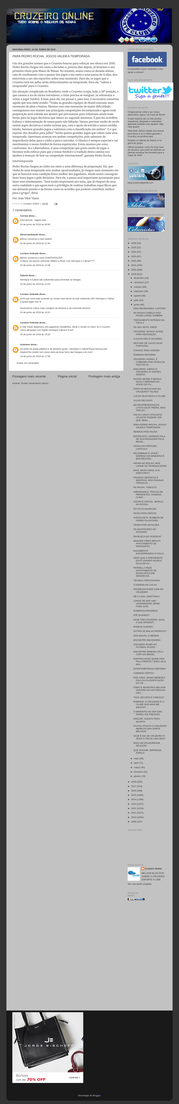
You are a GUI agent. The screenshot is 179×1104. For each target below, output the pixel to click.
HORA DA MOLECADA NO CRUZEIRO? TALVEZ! (147, 390)
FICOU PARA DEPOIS (144, 513)
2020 (134, 269)
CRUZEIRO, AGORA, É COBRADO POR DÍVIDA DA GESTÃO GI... (149, 362)
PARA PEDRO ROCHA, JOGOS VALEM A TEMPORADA (149, 426)
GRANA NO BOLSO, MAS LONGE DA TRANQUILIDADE (150, 464)
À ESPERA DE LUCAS (145, 585)
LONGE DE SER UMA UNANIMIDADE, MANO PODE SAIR (146, 603)
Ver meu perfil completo (140, 884)
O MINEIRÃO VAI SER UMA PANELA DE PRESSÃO (147, 713)
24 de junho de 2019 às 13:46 (35, 265)
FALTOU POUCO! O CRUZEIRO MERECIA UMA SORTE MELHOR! (150, 729)
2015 (134, 795)
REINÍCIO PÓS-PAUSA (145, 431)
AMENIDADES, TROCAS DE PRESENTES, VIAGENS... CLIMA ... (148, 495)
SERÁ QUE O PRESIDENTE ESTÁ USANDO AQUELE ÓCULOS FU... (148, 561)
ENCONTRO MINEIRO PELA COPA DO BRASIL (148, 653)
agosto (137, 295)
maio (136, 758)
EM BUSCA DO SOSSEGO (147, 536)
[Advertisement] (147, 956)
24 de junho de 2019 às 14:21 (35, 312)
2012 (134, 808)
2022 (134, 261)
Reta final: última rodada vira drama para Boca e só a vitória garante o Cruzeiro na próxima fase (146, 133)
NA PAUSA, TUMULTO (145, 487)
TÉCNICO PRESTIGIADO (146, 580)
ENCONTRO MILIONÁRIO (147, 640)
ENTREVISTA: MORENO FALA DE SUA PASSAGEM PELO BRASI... (149, 439)
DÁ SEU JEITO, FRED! (145, 327)
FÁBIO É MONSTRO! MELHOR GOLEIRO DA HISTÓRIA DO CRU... (149, 690)
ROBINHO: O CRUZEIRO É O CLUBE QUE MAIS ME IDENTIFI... (148, 704)
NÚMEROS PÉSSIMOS (145, 611)
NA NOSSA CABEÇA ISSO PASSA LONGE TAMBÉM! (148, 314)
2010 (134, 817)
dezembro (139, 278)
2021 (134, 265)
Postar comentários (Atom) (34, 383)
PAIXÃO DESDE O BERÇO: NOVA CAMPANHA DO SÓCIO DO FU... (147, 382)
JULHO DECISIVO (142, 400)
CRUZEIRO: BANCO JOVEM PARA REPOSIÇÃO (148, 332)
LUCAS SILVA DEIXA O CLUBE (149, 396)
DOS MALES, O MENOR (146, 635)
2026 (134, 243)
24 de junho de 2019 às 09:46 (35, 224)
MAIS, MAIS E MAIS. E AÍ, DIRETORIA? (146, 471)
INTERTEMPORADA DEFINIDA (149, 668)
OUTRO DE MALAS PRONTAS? (150, 631)
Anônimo (25, 344)
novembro (139, 282)
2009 (134, 821)
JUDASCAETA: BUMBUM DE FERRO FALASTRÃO (148, 519)
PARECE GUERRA (143, 627)
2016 (134, 790)
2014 (134, 799)
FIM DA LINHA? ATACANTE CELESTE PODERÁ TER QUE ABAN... (147, 417)
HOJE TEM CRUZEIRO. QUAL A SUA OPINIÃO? (149, 621)
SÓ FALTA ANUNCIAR (144, 509)
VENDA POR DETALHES (146, 525)
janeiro (137, 776)
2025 (134, 247)
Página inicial (67, 376)
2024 (134, 252)
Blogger (96, 1095)
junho (137, 304)
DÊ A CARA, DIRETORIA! (146, 596)
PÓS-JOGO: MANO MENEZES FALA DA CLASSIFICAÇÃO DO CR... (149, 680)
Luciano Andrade (29, 253)
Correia (24, 216)
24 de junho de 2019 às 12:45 (35, 243)
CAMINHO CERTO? (143, 673)
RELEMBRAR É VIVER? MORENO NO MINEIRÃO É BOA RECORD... (148, 456)
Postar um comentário (28, 363)
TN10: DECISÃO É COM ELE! (148, 697)
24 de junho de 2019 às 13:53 (35, 284)
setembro (139, 291)
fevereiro (138, 772)
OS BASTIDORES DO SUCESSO (144, 530)
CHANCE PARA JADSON (146, 350)
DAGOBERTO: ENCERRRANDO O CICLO (148, 552)
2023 (134, 256)
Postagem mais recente (29, 376)
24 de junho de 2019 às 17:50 (35, 356)
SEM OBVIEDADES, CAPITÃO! (149, 308)
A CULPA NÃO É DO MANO (147, 339)
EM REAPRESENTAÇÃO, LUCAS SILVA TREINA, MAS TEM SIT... (149, 408)
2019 (134, 274)
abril (136, 763)
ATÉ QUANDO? (141, 615)
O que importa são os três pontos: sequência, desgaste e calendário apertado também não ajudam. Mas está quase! (146, 122)
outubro (138, 287)
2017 (134, 786)
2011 (134, 812)
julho (136, 300)
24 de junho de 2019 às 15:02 (35, 334)
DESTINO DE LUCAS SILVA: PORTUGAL (148, 344)
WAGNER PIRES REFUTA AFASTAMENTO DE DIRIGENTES (147, 544)
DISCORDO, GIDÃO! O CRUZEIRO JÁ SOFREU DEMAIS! (147, 372)
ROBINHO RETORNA (144, 355)
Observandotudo (29, 234)
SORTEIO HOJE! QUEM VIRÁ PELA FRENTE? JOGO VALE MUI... (149, 661)
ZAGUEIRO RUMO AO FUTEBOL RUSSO (145, 645)
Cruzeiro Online (153, 868)
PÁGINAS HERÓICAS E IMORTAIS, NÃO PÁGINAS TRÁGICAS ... (148, 480)
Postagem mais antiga (104, 376)
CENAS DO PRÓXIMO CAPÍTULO (145, 447)
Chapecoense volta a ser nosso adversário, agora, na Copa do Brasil (146, 113)
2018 (134, 781)
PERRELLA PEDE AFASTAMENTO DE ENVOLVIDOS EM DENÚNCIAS (145, 572)
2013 (134, 804)
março (137, 767)
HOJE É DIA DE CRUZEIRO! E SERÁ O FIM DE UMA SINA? (149, 737)
